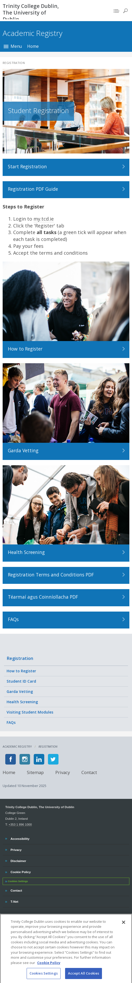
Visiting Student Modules (30, 712)
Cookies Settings (18, 881)
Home (33, 46)
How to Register (21, 670)
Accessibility (20, 838)
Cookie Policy (20, 871)
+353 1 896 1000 (20, 824)
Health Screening (22, 701)
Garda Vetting (20, 691)
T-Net (14, 900)
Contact (89, 772)
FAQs (11, 722)
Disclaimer (18, 860)
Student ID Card (21, 681)
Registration (20, 658)
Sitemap (35, 772)
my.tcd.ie (43, 219)
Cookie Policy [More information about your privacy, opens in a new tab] (48, 967)
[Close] (123, 927)
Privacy (62, 772)
